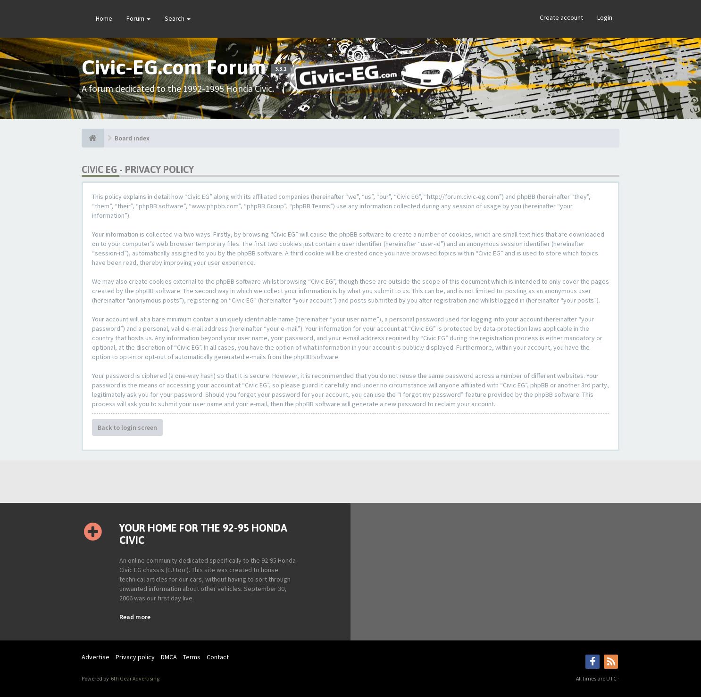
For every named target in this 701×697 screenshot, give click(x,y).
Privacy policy (135, 657)
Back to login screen (127, 427)
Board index (132, 138)
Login (604, 17)
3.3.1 (280, 69)
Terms (191, 657)
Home (104, 18)
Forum (138, 18)
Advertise (95, 657)
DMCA (169, 657)
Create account (561, 17)
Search (178, 18)
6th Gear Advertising (134, 678)
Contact (218, 657)
